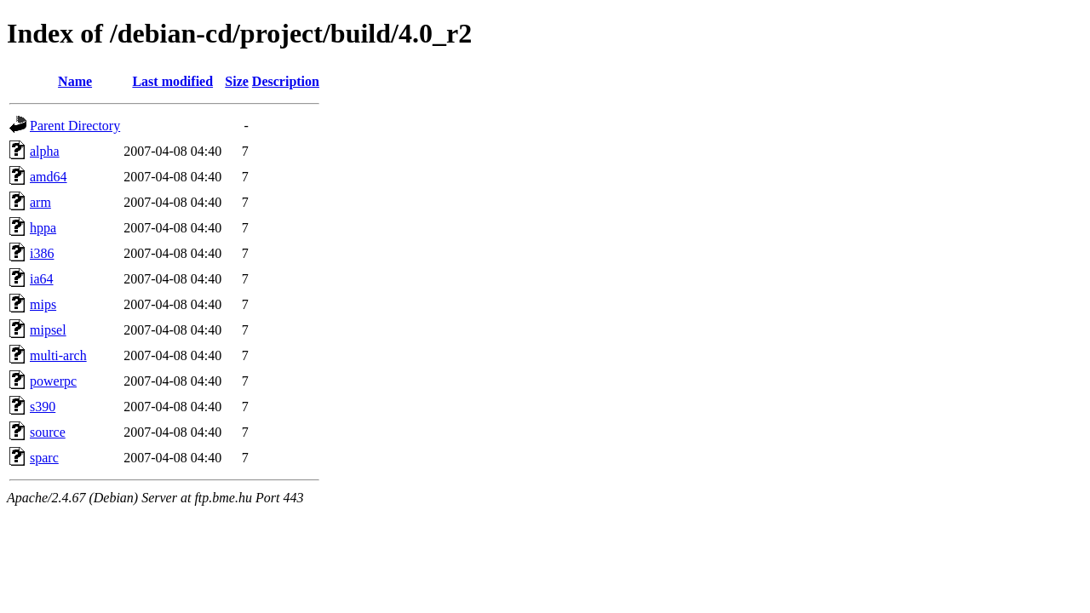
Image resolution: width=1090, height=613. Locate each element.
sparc (44, 457)
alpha (45, 151)
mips (43, 304)
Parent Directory (75, 125)
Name (75, 81)
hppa (43, 228)
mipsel (48, 330)
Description (285, 81)
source (48, 432)
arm (40, 202)
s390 (42, 406)
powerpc (53, 381)
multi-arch (58, 355)
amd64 (48, 176)
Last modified (172, 81)
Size (237, 81)
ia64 (42, 279)
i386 (42, 253)
